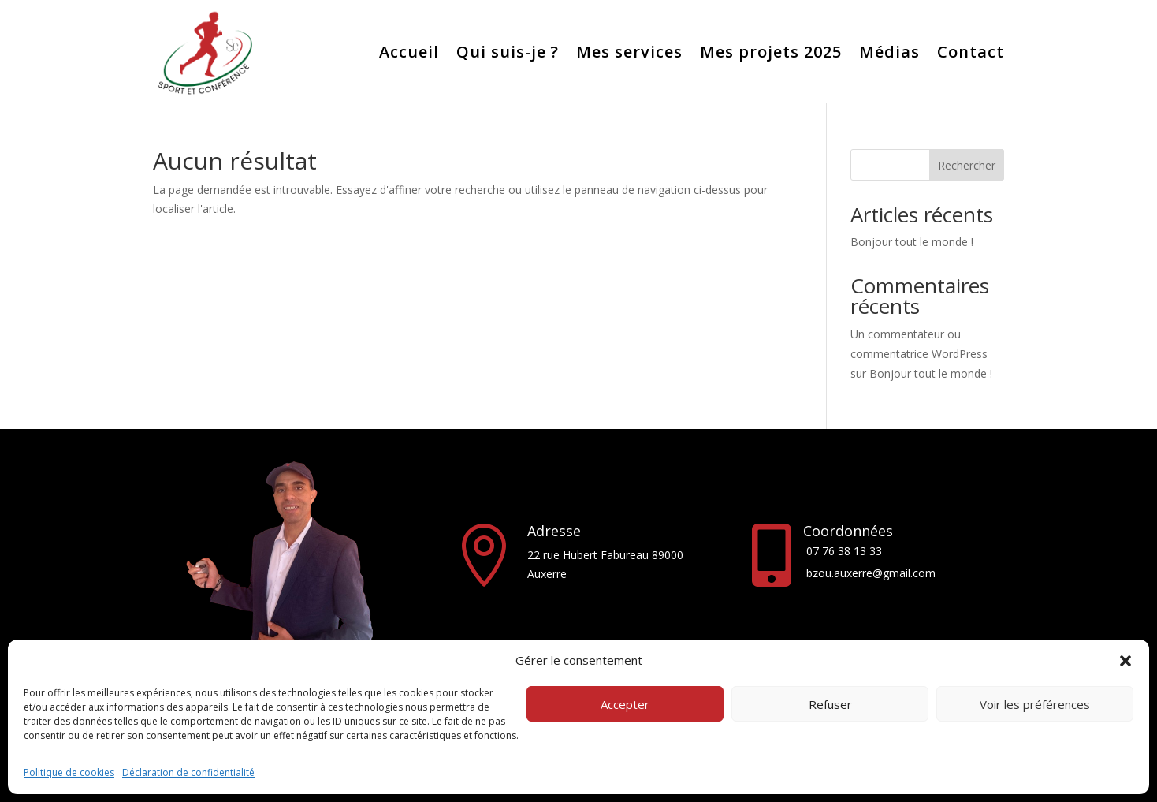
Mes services (629, 51)
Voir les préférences (1035, 704)
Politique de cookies (69, 772)
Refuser (830, 704)
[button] (1125, 661)
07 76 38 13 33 (844, 550)
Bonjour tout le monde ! (911, 241)
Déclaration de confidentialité (188, 772)
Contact (970, 51)
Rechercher (966, 165)
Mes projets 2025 (771, 51)
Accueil (409, 51)
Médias (889, 51)
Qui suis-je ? (507, 51)
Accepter (625, 704)
